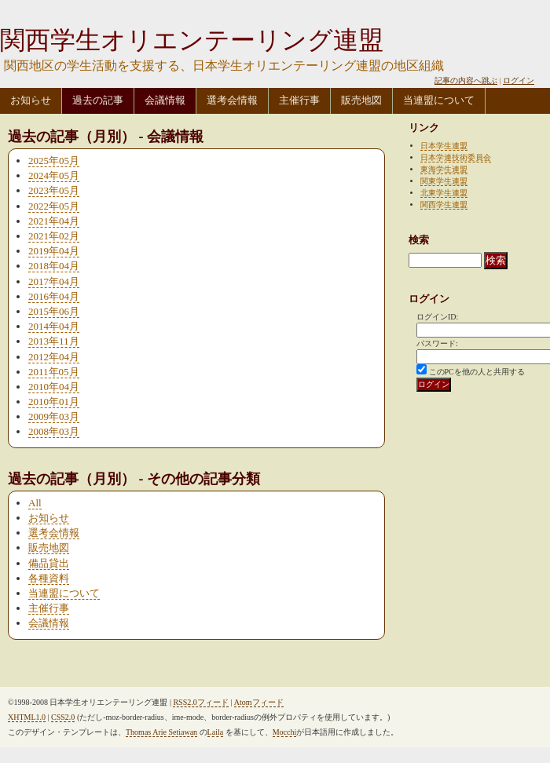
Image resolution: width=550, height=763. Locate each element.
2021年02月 (53, 236)
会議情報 (165, 100)
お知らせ (30, 100)
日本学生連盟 (444, 145)
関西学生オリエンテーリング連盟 (191, 40)
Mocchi (285, 732)
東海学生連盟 (444, 169)
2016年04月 (53, 296)
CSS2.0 (63, 717)
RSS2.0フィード (200, 702)
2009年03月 (53, 416)
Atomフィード (259, 702)
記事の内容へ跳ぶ (465, 80)
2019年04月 (53, 251)
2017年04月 (53, 281)
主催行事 (299, 100)
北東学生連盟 (444, 192)
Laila (215, 732)
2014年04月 (53, 326)
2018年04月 (53, 266)
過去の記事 (97, 100)
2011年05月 (53, 372)
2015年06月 (53, 311)
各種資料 (48, 578)
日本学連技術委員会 (455, 157)
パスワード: (437, 343)
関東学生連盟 (444, 181)
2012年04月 (53, 357)
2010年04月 (53, 386)
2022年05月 (53, 206)
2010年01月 (53, 401)
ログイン (518, 80)
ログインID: (437, 316)
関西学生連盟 (444, 204)
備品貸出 (48, 563)
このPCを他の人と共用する (477, 371)
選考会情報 (232, 100)
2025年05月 (53, 160)
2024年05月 (53, 175)
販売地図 (361, 100)
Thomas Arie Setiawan (161, 732)
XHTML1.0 (27, 717)
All (35, 503)
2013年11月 (53, 341)
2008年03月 (53, 431)
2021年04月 (53, 221)
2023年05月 (53, 190)
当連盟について (439, 100)
